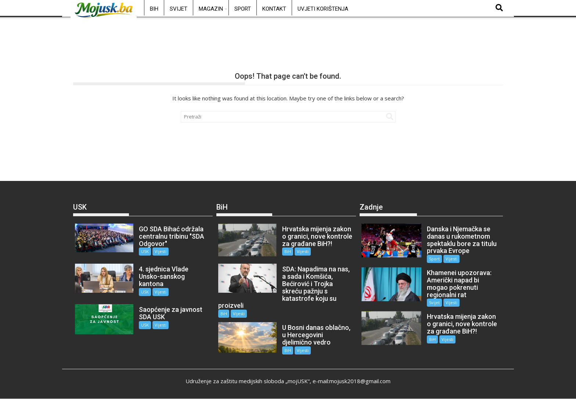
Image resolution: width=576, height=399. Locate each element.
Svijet (178, 9)
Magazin (211, 9)
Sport (242, 9)
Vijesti (160, 251)
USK (145, 251)
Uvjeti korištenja (323, 9)
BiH (154, 9)
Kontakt (274, 9)
